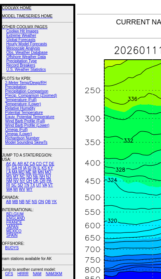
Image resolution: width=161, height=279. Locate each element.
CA (32, 164)
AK (8, 164)
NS (34, 202)
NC (22, 176)
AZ (26, 164)
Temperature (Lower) (23, 104)
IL (39, 168)
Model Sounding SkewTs (26, 142)
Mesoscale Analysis (23, 48)
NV (16, 181)
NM (9, 181)
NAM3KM (54, 274)
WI (15, 189)
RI (8, 185)
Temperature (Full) (21, 100)
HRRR (23, 274)
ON (41, 202)
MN (41, 172)
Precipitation (15, 87)
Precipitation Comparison (26, 91)
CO (39, 164)
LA (8, 172)
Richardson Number (22, 138)
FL (8, 168)
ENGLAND (15, 218)
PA (48, 181)
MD (22, 172)
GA (14, 168)
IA (25, 168)
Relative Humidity (20, 108)
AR (20, 164)
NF (28, 202)
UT (38, 185)
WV (22, 189)
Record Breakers (20, 65)
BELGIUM (15, 214)
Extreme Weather (21, 35)
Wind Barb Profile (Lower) (27, 125)
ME (28, 172)
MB (15, 202)
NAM (37, 274)
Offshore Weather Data (26, 57)
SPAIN (11, 235)
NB (21, 202)
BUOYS (12, 248)
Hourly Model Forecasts (26, 44)
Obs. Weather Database (26, 52)
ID (29, 168)
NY (22, 181)
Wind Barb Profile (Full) (25, 121)
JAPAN (12, 227)
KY (50, 168)
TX (32, 185)
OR (43, 181)
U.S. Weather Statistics (26, 69)
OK (35, 181)
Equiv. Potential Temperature (29, 117)
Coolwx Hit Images (22, 31)
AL (14, 164)
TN (26, 185)
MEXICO (13, 231)
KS (44, 168)
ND (29, 176)
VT (50, 185)
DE (51, 164)
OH (29, 181)
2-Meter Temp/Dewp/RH (25, 83)
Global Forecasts (21, 40)
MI (34, 172)
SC (14, 185)
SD (20, 185)
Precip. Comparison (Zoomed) (31, 95)
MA (14, 172)
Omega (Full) (16, 129)
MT (16, 176)
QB (48, 202)
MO (48, 172)
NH (42, 176)
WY (29, 189)
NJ (48, 176)
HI (20, 168)
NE (35, 176)
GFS (9, 274)
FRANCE (14, 222)
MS (9, 176)
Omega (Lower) (18, 134)
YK (54, 202)
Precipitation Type (21, 61)
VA (44, 185)
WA (9, 189)
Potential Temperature (24, 112)
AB (8, 202)
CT (45, 164)
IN (34, 168)
